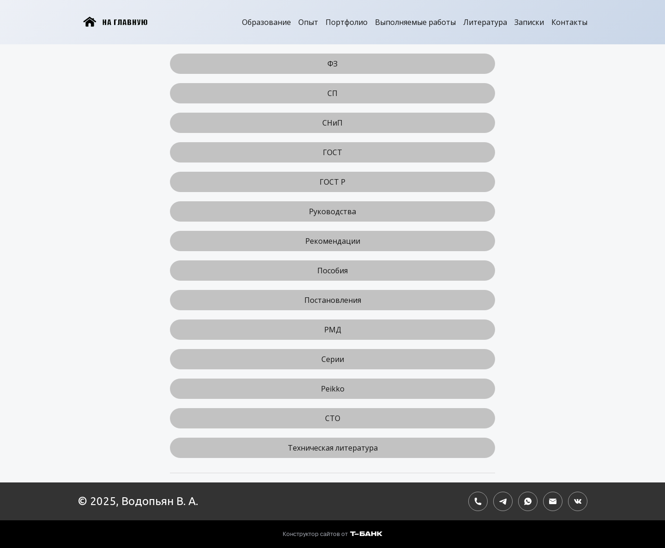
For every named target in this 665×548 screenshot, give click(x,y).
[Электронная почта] (552, 501)
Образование (266, 22)
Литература (485, 22)
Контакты (569, 22)
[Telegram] (503, 501)
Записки (529, 22)
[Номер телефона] (478, 501)
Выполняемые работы (415, 22)
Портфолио (347, 22)
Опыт (308, 22)
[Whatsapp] (528, 501)
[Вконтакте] (577, 501)
